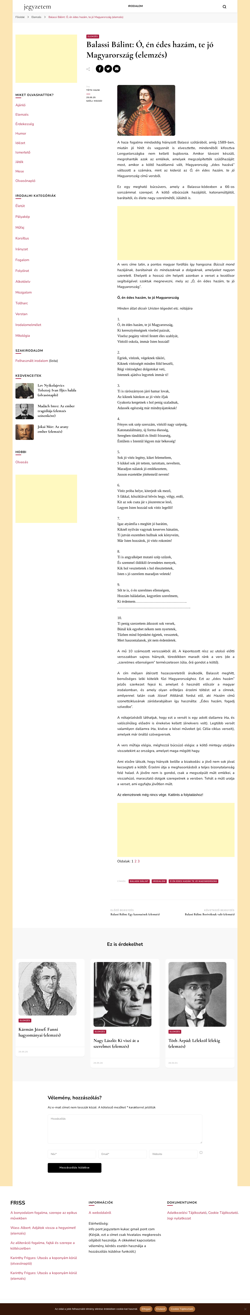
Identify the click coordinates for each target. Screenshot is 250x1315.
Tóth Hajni (93, 90)
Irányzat (21, 249)
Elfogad (146, 1308)
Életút (20, 206)
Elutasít (160, 1308)
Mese (19, 171)
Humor (20, 133)
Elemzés (93, 36)
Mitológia (22, 335)
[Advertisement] (176, 233)
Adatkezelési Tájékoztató (187, 1212)
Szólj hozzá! (98, 101)
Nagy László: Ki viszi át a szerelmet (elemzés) (116, 1043)
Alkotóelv (22, 281)
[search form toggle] (224, 6)
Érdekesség (24, 124)
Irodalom (135, 6)
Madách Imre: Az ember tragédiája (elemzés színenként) (56, 411)
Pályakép (22, 216)
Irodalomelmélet (28, 324)
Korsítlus (22, 238)
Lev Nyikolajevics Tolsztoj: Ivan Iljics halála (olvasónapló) (57, 390)
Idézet (20, 143)
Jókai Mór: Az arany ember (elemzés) (53, 429)
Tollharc (21, 303)
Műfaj (19, 227)
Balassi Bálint (139, 881)
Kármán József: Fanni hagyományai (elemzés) (39, 1032)
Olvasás (21, 462)
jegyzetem (37, 6)
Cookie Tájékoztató (223, 1212)
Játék (19, 161)
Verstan (21, 314)
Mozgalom (23, 292)
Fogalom (22, 260)
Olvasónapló (25, 180)
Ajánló (20, 105)
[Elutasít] (245, 1309)
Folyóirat (22, 270)
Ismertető (22, 152)
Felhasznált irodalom (31, 360)
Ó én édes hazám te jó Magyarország (193, 881)
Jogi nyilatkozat (179, 1218)
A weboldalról (100, 1212)
